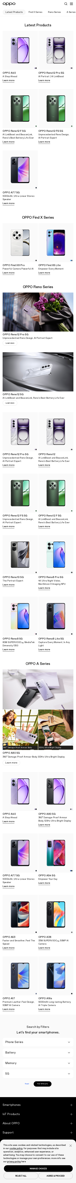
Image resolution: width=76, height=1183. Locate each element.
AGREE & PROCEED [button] (56, 1175)
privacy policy (14, 1161)
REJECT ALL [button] (20, 1175)
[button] (70, 1145)
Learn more (8, 80)
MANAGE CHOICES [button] (38, 1168)
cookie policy (15, 1148)
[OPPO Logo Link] (9, 4)
